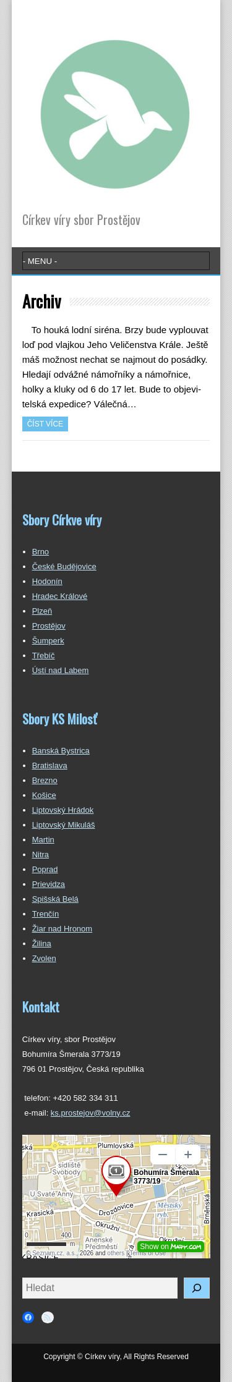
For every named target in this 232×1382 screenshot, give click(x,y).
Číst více (45, 424)
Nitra (40, 854)
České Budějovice (64, 566)
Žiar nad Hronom (62, 928)
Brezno (45, 780)
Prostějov (49, 625)
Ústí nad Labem (60, 670)
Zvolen (44, 958)
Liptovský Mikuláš (63, 824)
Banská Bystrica (61, 750)
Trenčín (45, 913)
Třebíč (43, 655)
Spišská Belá (55, 899)
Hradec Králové (60, 596)
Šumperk (48, 640)
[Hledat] (197, 1288)
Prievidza (48, 884)
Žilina (41, 943)
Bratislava (49, 765)
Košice (44, 795)
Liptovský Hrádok (63, 810)
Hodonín (47, 581)
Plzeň (42, 611)
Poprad (45, 869)
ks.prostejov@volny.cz (91, 1112)
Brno (40, 551)
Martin (43, 839)
